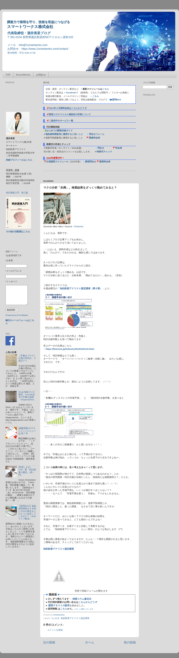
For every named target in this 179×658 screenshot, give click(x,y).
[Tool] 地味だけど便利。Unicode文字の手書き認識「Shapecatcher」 (27, 396)
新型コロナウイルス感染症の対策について (70, 114)
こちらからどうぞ (87, 602)
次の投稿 (49, 642)
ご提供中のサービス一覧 (61, 121)
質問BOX (116, 100)
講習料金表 (104, 161)
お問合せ (41, 75)
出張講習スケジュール (57, 161)
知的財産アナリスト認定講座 (75, 618)
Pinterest (78, 226)
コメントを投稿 (55, 630)
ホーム (89, 642)
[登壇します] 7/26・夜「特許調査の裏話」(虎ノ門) (27, 471)
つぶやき (55, 618)
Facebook (71, 92)
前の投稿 (130, 642)
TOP (8, 74)
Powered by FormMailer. (16, 315)
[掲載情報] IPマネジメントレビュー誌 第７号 (27, 430)
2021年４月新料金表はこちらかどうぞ (68, 108)
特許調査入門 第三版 (17, 193)
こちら (105, 89)
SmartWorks (23, 74)
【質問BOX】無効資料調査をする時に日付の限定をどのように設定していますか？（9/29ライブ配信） (27, 512)
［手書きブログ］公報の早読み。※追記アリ (27, 358)
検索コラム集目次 (82, 599)
